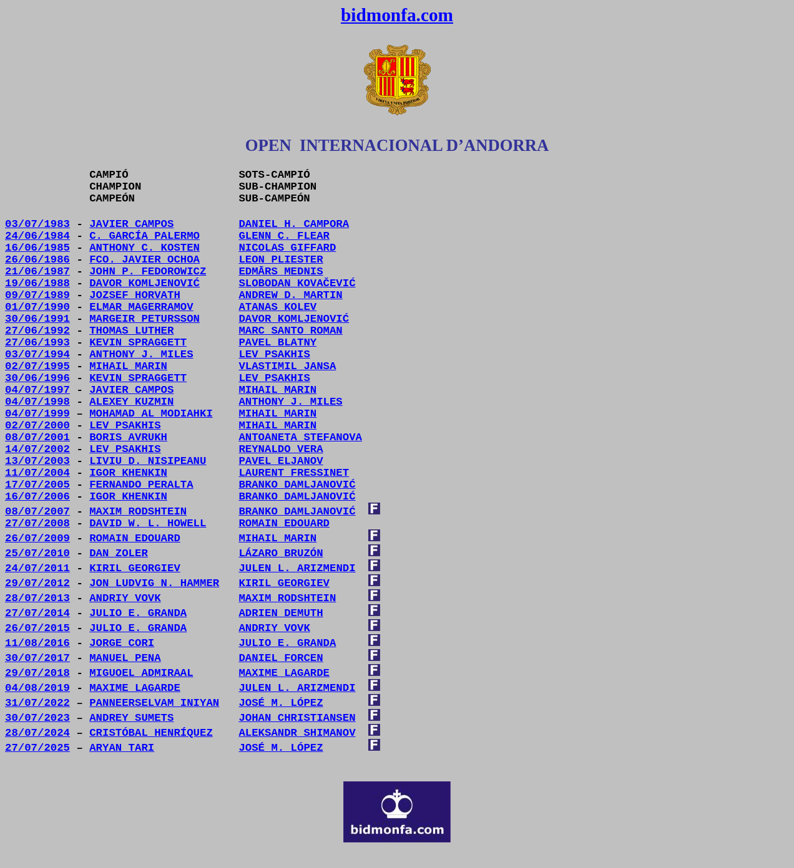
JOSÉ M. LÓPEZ (280, 748)
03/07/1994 (37, 354)
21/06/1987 (37, 271)
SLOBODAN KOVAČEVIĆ (296, 283)
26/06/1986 (37, 260)
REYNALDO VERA (280, 449)
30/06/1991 (37, 319)
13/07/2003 (37, 461)
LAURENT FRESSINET (293, 473)
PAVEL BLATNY (277, 343)
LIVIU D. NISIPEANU (147, 461)
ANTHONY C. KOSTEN (144, 248)
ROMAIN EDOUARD (284, 523)
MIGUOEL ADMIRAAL (141, 673)
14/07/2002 (37, 449)
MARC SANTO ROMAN (290, 331)
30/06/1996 (37, 378)
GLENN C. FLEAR (284, 236)
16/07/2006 (37, 497)
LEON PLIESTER (280, 260)
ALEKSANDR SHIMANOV (296, 733)
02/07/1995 (37, 366)
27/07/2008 (37, 523)
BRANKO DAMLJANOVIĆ (296, 497)
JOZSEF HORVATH (134, 295)
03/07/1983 (37, 224)
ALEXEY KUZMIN (131, 402)
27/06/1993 (37, 343)
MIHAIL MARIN (277, 390)
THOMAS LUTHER (131, 331)
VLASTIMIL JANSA (287, 366)
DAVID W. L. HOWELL (147, 523)
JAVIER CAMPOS (131, 224)
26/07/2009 (37, 538)
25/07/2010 (37, 553)
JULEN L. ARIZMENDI (296, 568)
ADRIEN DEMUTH (280, 613)
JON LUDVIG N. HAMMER (154, 583)
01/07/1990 (37, 307)
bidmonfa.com (397, 15)
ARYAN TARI (121, 748)
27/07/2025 (37, 748)
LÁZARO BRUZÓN (280, 553)
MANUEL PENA (124, 658)
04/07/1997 (37, 390)
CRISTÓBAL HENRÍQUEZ (151, 733)
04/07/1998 (37, 402)
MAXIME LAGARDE (284, 673)
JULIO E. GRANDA (138, 613)
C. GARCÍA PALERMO (144, 236)
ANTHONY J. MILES (141, 354)
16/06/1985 (37, 248)
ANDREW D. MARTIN (290, 295)
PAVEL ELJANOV (280, 461)
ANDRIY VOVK (124, 598)
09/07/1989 (37, 295)
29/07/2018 (37, 673)
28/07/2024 (37, 733)
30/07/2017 (37, 658)
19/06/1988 (37, 283)
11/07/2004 (37, 473)
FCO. (144, 260)
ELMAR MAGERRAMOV (141, 307)
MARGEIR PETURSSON (144, 319)
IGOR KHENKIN (128, 473)
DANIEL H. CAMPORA (293, 224)
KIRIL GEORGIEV (134, 568)
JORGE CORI (121, 643)
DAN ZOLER (118, 553)
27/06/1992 (37, 331)
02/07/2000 (37, 426)
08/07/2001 (37, 437)
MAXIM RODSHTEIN (138, 512)
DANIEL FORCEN (280, 658)
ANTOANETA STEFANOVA (300, 437)
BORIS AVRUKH (128, 437)
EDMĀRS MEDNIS (280, 271)
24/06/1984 (37, 236)
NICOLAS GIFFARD (287, 248)
